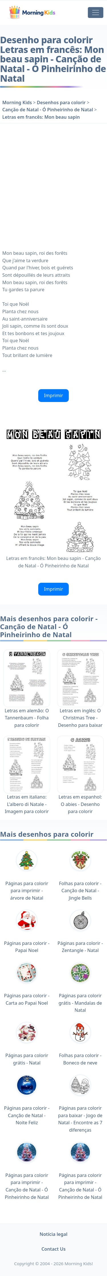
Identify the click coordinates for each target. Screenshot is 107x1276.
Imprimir (53, 395)
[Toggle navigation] (96, 12)
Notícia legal (53, 1234)
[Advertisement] (53, 185)
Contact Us (53, 1249)
